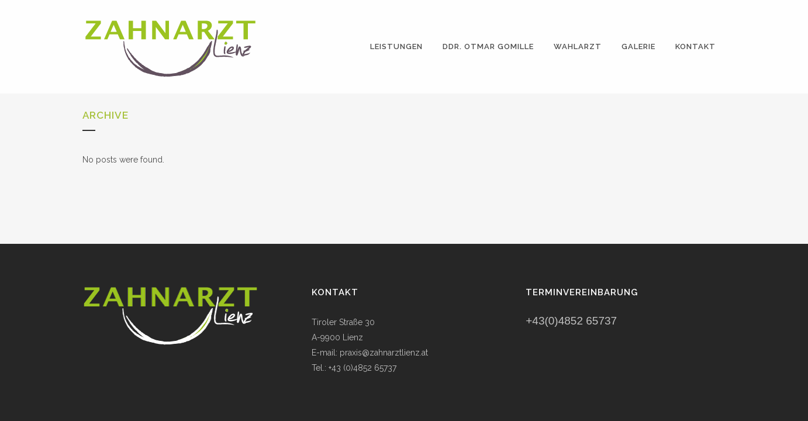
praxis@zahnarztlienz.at (384, 352)
